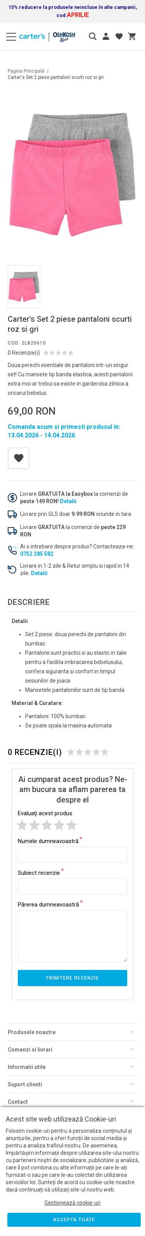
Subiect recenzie (39, 872)
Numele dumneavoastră (48, 841)
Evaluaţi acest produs (45, 813)
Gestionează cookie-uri (72, 1203)
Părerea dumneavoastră (48, 904)
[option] (72, 174)
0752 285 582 (36, 554)
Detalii (68, 501)
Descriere (29, 602)
